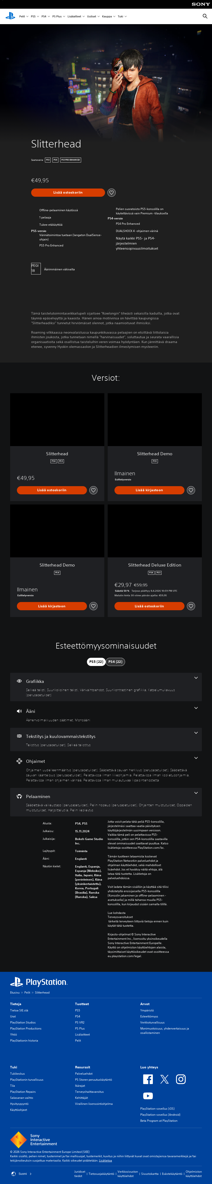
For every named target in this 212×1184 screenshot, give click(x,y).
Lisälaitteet (74, 16)
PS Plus (57, 16)
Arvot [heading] (144, 1004)
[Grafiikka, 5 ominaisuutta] (106, 687)
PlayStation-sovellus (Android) (160, 1115)
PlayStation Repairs (23, 1092)
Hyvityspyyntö (19, 1104)
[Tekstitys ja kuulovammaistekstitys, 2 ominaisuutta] (106, 739)
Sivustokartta (150, 1174)
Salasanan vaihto (21, 1098)
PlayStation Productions (26, 1028)
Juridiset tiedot (79, 1174)
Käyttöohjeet (18, 1110)
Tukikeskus (17, 1074)
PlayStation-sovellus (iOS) (157, 1109)
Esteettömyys (149, 1016)
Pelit (22, 16)
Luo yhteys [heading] (149, 1067)
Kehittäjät (81, 1098)
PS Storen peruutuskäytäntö (93, 1080)
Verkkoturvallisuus (152, 1022)
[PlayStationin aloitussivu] (10, 16)
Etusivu (15, 992)
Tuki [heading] (13, 1067)
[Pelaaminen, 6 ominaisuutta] (106, 802)
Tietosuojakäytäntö (101, 1174)
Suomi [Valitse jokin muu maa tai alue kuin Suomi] (21, 1173)
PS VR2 (79, 1022)
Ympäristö (147, 1010)
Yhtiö (13, 1034)
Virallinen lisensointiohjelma (94, 1104)
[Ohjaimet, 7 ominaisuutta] (106, 769)
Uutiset (91, 16)
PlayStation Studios (23, 1022)
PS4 (44, 16)
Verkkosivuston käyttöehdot (128, 1174)
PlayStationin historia (24, 1040)
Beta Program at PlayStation (158, 1121)
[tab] (96, 662)
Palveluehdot (83, 1074)
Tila (12, 1086)
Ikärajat (80, 1086)
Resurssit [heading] (82, 1067)
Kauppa (107, 16)
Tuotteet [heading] (82, 1004)
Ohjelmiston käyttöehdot (194, 1174)
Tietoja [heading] (15, 1004)
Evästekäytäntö (172, 1174)
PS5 (33, 16)
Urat (13, 1016)
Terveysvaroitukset (120, 917)
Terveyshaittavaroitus (89, 1092)
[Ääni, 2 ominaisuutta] (106, 714)
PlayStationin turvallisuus (26, 1080)
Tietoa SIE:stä (19, 1010)
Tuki (120, 16)
